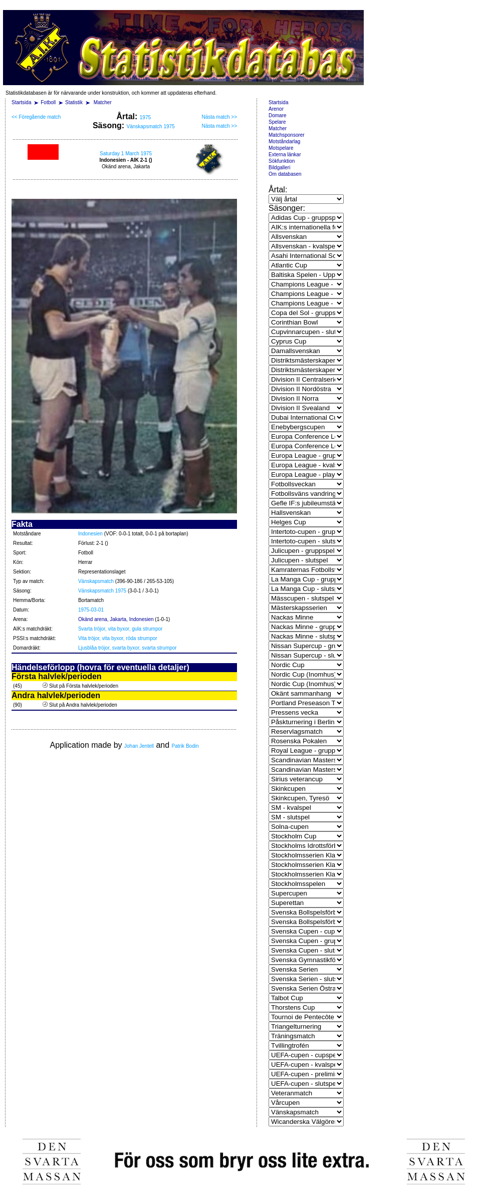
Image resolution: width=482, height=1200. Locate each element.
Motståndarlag (284, 141)
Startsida (21, 102)
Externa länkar (285, 154)
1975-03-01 (91, 610)
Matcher (103, 102)
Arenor (276, 109)
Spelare (277, 122)
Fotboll (48, 102)
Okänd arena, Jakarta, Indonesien (116, 619)
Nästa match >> (219, 117)
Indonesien (90, 533)
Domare (278, 115)
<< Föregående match (36, 117)
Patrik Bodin (185, 746)
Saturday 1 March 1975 (126, 153)
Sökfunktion (282, 161)
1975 (145, 117)
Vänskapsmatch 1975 (150, 126)
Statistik (74, 102)
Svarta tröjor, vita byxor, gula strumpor (120, 629)
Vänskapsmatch (96, 581)
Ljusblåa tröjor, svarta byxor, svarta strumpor (127, 648)
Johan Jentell (139, 746)
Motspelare (281, 148)
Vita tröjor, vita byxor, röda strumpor (117, 638)
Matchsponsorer (287, 135)
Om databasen (285, 174)
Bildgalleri (279, 167)
